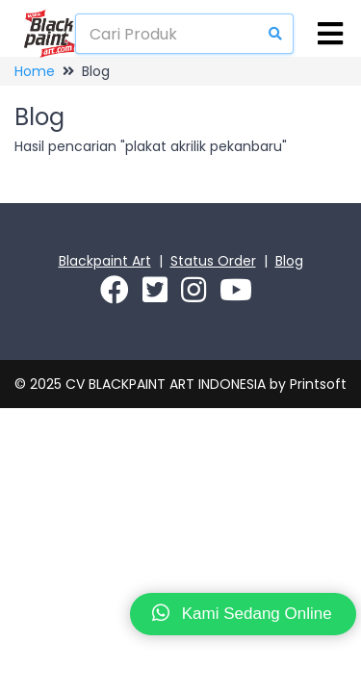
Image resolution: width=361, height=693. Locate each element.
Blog (289, 260)
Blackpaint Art (105, 260)
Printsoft (318, 384)
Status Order (213, 260)
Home (34, 71)
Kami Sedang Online (242, 613)
